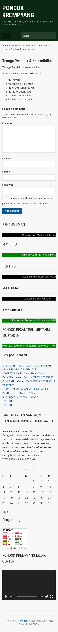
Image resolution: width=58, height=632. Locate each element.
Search (51, 35)
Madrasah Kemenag (21, 45)
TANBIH (7, 405)
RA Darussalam (41, 45)
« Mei (5, 511)
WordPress (22, 620)
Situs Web (7, 184)
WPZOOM (34, 624)
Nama (6, 158)
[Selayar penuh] (51, 596)
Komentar (7, 123)
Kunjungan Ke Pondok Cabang (20, 397)
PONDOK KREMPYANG (18, 11)
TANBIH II (8, 401)
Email (6, 171)
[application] (29, 585)
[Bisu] (46, 596)
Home (5, 45)
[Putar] (6, 596)
